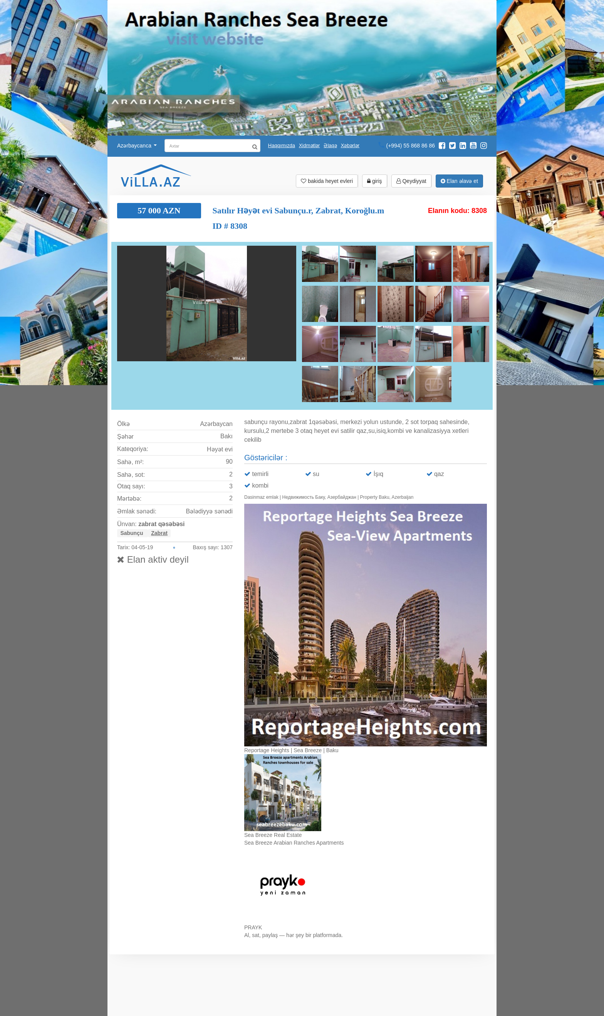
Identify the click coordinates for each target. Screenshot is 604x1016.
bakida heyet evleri (327, 181)
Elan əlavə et (459, 181)
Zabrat (159, 533)
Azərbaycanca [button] (137, 145)
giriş (374, 181)
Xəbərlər (350, 145)
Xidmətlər (309, 145)
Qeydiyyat (411, 181)
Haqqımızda (281, 145)
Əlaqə (330, 145)
